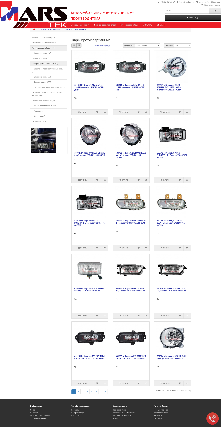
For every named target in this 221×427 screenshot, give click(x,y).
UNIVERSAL (147, 25)
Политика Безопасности (40, 415)
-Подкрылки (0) (39, 111)
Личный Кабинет (161, 410)
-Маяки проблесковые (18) (44, 106)
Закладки (158, 415)
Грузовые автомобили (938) (43, 48)
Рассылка (158, 418)
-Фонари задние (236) (42, 82)
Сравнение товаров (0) (102, 46)
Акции (115, 418)
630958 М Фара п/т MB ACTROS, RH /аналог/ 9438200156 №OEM (130, 289)
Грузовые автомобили (129, 25)
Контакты (75, 410)
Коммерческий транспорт (105, 25)
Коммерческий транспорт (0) (44, 43)
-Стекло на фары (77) (41, 77)
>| (110, 391)
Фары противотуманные (76, 29)
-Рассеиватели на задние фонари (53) (48, 87)
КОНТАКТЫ (160, 25)
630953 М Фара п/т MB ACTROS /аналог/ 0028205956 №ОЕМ (89, 289)
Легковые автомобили (80, 25)
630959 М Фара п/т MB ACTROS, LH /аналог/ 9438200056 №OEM (171, 289)
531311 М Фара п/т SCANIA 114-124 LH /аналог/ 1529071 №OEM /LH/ (130, 87)
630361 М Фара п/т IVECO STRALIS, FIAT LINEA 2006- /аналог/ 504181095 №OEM (169, 87)
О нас (32, 410)
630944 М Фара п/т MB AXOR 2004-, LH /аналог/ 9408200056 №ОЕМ (171, 223)
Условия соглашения (38, 418)
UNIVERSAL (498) (39, 121)
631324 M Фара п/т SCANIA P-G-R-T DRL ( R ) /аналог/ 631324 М (172, 357)
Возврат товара (77, 412)
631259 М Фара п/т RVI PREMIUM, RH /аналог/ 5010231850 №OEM (89, 357)
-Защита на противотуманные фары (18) (47, 70)
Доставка (34, 412)
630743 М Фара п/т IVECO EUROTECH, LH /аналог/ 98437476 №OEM (89, 223)
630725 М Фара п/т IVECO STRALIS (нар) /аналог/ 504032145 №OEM (89, 154)
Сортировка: (128, 46)
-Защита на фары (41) (41, 58)
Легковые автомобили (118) (43, 37)
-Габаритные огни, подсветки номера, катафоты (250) (48, 94)
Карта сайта (76, 415)
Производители (119, 410)
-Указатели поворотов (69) (43, 100)
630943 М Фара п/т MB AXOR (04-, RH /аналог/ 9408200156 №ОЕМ (131, 221)
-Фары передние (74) (41, 53)
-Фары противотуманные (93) (45, 63)
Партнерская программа (123, 415)
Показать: (169, 46)
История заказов (161, 412)
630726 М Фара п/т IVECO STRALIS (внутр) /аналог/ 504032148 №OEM (131, 155)
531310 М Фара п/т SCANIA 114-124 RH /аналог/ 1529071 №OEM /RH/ (89, 87)
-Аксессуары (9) (39, 116)
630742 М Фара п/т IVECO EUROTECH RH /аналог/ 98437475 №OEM (172, 155)
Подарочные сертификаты (124, 412)
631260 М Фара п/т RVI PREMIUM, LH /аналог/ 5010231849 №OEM (131, 357)
